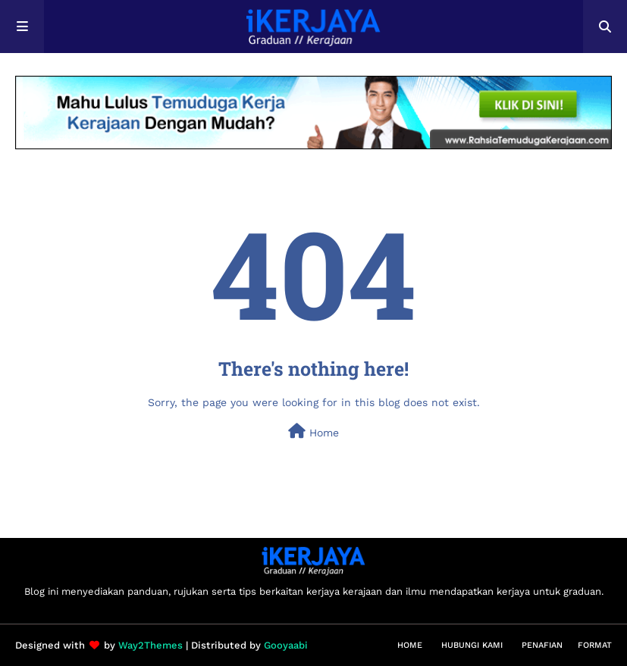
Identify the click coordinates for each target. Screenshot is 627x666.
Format (595, 645)
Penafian (542, 645)
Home (313, 431)
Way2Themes (150, 645)
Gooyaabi (286, 645)
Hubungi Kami (472, 645)
